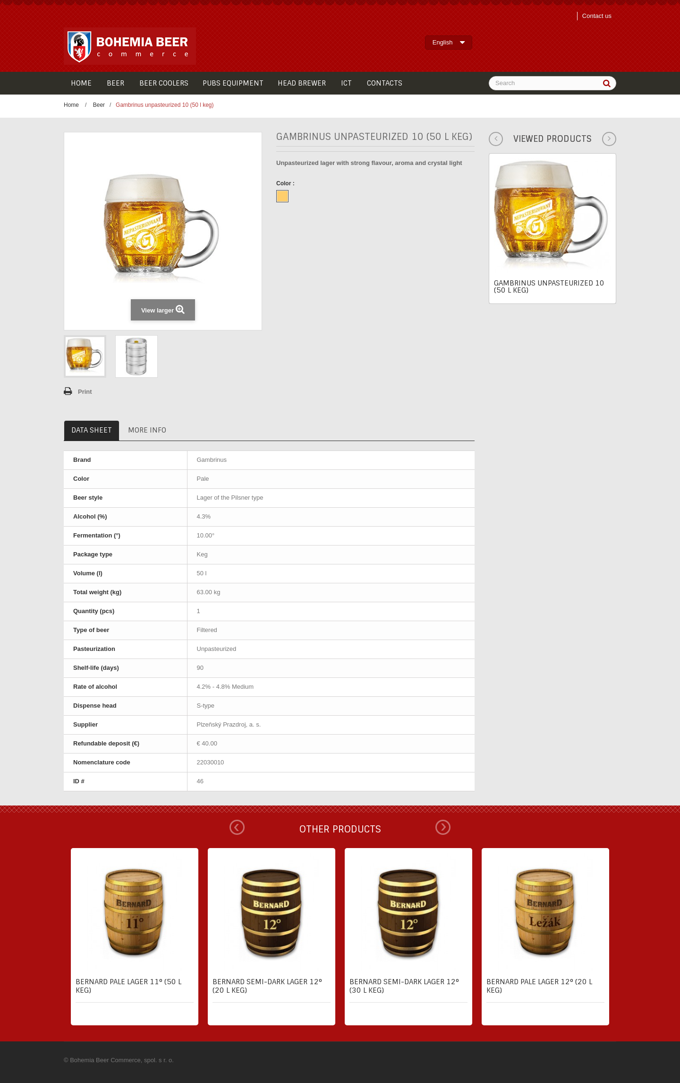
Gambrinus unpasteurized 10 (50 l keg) (549, 286)
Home (71, 105)
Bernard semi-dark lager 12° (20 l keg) (267, 986)
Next (442, 827)
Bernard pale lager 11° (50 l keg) (128, 986)
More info (147, 430)
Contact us (597, 15)
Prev (237, 827)
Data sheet (91, 430)
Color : (286, 183)
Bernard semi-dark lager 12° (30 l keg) (404, 986)
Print (85, 391)
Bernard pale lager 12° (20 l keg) (539, 986)
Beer (99, 105)
